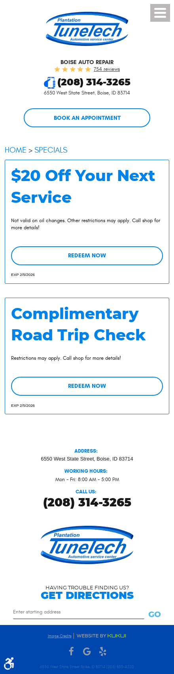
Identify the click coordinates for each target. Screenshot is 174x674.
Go (154, 615)
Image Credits (60, 636)
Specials (50, 150)
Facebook (71, 652)
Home (15, 150)
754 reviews (107, 69)
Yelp (103, 652)
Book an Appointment (87, 117)
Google (87, 652)
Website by (101, 636)
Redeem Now (87, 255)
